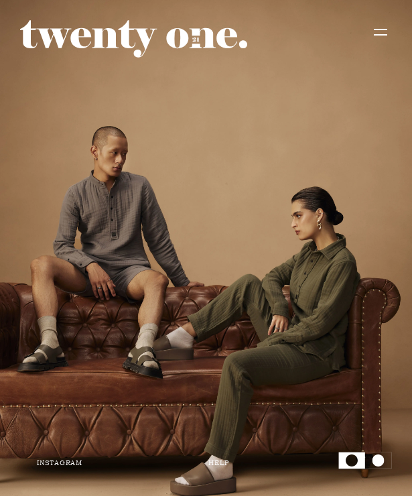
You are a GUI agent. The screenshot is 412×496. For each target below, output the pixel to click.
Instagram (59, 462)
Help (218, 462)
